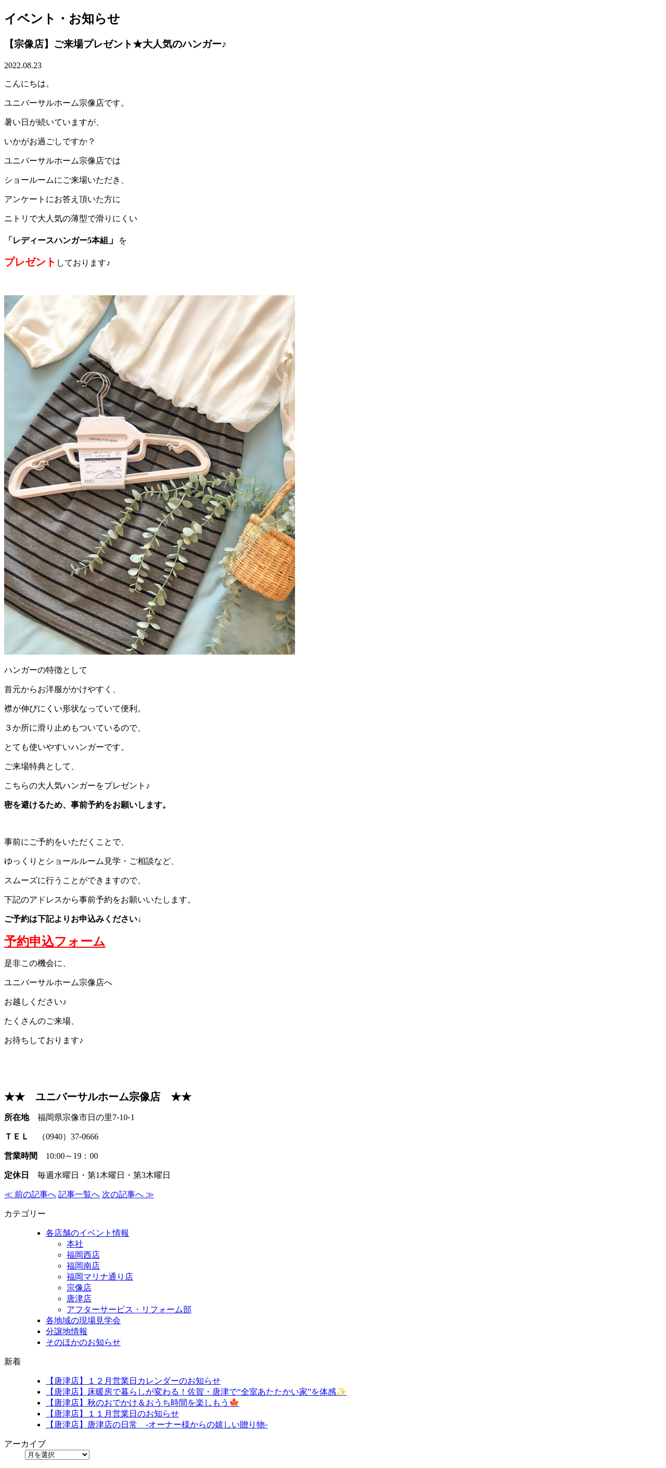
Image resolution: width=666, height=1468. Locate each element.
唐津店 (79, 1298)
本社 (75, 1243)
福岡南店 (83, 1265)
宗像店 (79, 1287)
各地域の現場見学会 (83, 1320)
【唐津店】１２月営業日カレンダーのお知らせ (133, 1380)
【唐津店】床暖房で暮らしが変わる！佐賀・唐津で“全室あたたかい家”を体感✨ (196, 1391)
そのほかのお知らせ (83, 1342)
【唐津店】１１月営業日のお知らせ (112, 1413)
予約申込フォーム (55, 941)
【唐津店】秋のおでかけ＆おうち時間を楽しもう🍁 (142, 1402)
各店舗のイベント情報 (87, 1232)
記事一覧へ (79, 1194)
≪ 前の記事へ (30, 1194)
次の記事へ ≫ (128, 1194)
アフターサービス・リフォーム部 (129, 1309)
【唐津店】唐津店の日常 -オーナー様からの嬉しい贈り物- (157, 1424)
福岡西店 (83, 1254)
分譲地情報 (66, 1331)
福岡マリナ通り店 (100, 1276)
